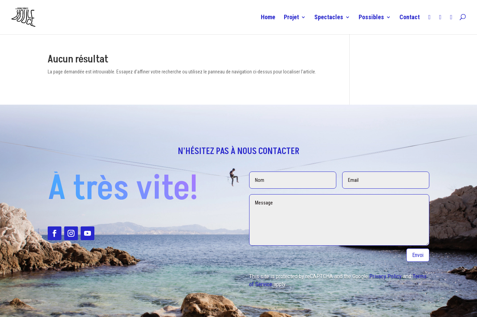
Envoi (417, 255)
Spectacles (328, 18)
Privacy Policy (385, 276)
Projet (291, 18)
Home (268, 18)
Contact (409, 18)
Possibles (371, 18)
